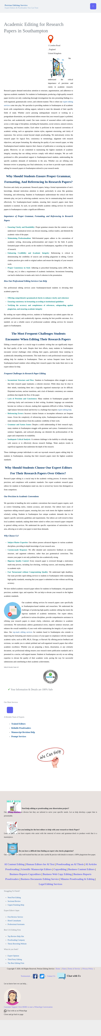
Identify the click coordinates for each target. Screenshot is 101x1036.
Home (58, 969)
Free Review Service (15, 917)
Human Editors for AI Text (40, 864)
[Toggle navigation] (93, 6)
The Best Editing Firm (16, 963)
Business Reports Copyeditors (25, 874)
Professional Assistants (16, 924)
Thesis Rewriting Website (17, 944)
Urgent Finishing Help (16, 905)
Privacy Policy (87, 969)
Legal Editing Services (50, 884)
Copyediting (60, 869)
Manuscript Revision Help (23, 732)
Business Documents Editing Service (40, 879)
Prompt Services (18, 736)
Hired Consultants (14, 921)
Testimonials (25, 976)
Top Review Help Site (16, 936)
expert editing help (65, 410)
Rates (64, 969)
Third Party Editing (15, 959)
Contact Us (51, 976)
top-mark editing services (22, 632)
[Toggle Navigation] (10, 710)
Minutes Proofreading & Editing (77, 879)
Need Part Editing (14, 898)
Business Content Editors (81, 869)
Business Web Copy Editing (57, 874)
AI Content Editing (14, 864)
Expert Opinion (13, 956)
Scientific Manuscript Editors (36, 869)
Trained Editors (18, 724)
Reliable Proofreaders (21, 728)
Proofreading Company (16, 940)
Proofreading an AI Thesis (70, 864)
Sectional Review (14, 901)
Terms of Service (74, 969)
